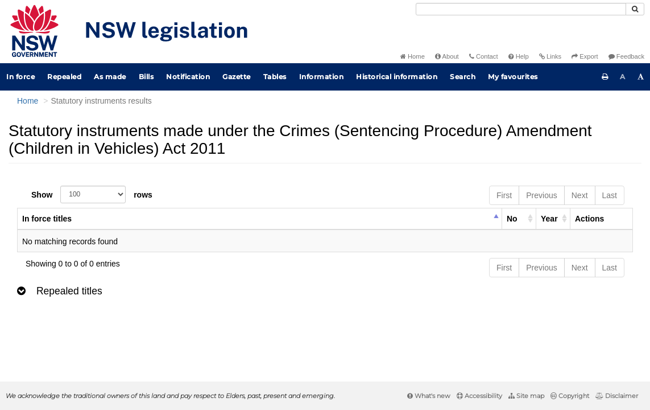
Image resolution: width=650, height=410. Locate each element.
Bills (146, 76)
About (447, 56)
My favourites (513, 76)
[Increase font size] (641, 77)
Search (462, 76)
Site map (526, 396)
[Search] (521, 9)
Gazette (236, 76)
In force (20, 76)
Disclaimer (616, 396)
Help (518, 56)
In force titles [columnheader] (47, 218)
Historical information (396, 76)
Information (321, 76)
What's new (428, 396)
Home (412, 56)
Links (550, 56)
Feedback (626, 56)
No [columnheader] (512, 218)
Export (585, 56)
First (504, 195)
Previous (541, 195)
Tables (275, 76)
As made (110, 76)
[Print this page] (605, 77)
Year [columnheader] (549, 218)
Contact (483, 56)
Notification (188, 76)
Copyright (569, 396)
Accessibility (479, 396)
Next (580, 195)
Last (609, 195)
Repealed (64, 76)
